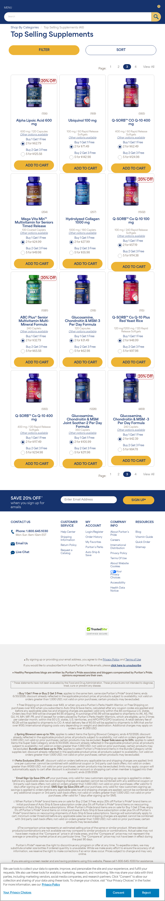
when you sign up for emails (27, 503)
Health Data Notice (117, 589)
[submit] (156, 17)
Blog (138, 532)
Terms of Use (133, 660)
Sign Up (138, 500)
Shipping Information (68, 538)
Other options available (34, 135)
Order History (94, 537)
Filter (44, 50)
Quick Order (142, 542)
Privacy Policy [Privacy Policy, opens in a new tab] (51, 885)
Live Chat (22, 552)
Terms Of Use (118, 558)
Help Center (68, 532)
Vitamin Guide (144, 537)
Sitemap (140, 547)
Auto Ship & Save (93, 554)
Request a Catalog (66, 552)
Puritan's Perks (94, 547)
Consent (118, 893)
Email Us (22, 543)
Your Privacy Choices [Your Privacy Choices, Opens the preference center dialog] (17, 892)
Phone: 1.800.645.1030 (32, 531)
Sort (121, 50)
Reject (146, 893)
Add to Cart (34, 165)
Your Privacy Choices (116, 574)
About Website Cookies (119, 565)
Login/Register (94, 532)
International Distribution (118, 547)
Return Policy (69, 545)
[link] (65, 633)
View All (148, 67)
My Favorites (93, 542)
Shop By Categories (25, 27)
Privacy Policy (118, 553)
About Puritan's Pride (119, 533)
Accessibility (117, 583)
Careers (115, 540)
